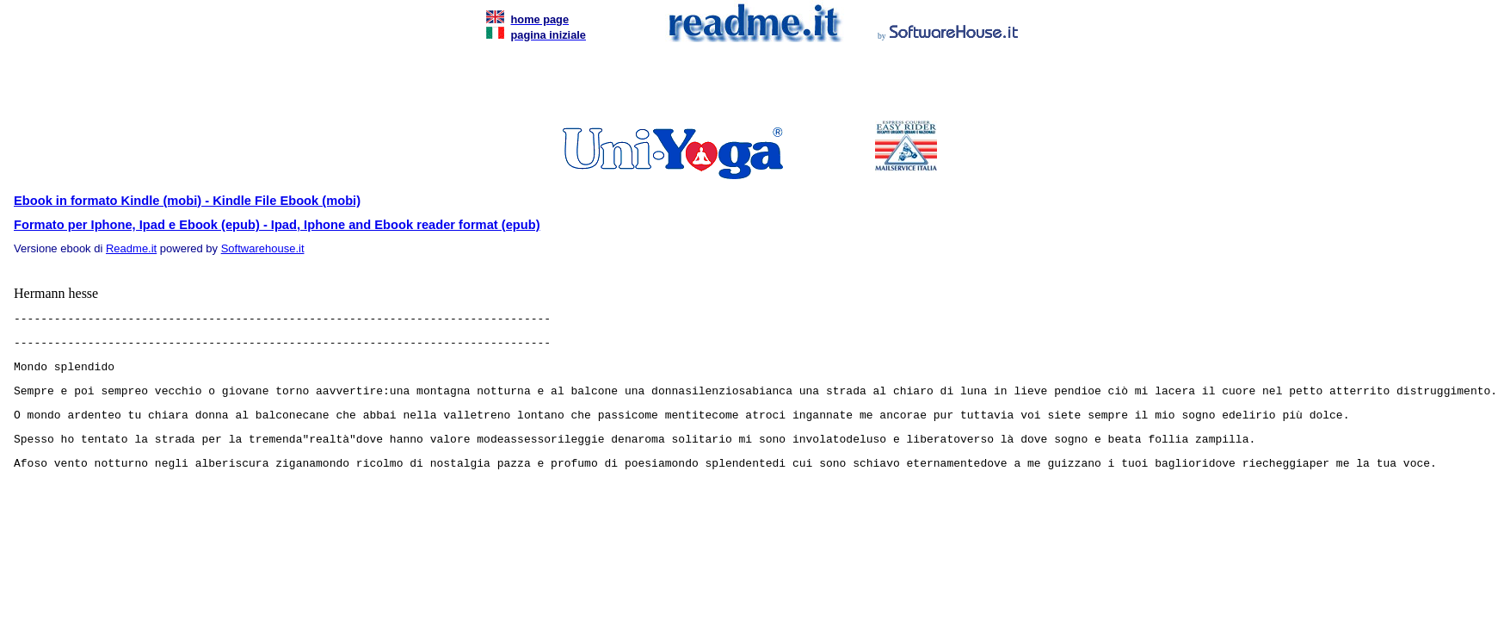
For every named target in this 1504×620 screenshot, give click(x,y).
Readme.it (131, 248)
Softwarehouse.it (263, 248)
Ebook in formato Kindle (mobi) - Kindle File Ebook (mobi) (187, 201)
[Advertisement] (748, 86)
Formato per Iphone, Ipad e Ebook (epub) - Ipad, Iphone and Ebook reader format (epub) (277, 225)
